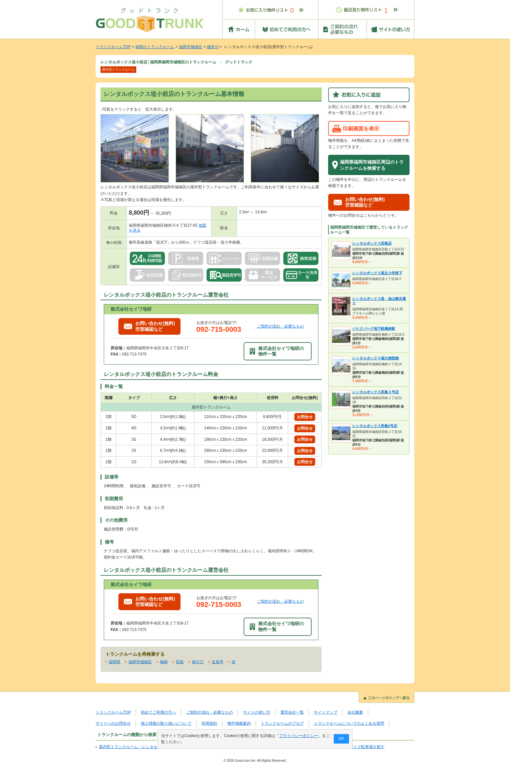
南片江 (198, 662)
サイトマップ (325, 712)
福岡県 (114, 662)
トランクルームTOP (113, 47)
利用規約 (209, 723)
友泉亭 (217, 662)
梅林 (164, 662)
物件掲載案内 (239, 723)
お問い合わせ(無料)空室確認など (149, 326)
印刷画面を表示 (361, 128)
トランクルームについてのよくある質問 (349, 723)
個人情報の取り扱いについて (166, 723)
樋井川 (213, 47)
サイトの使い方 (256, 712)
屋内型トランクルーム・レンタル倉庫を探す (138, 747)
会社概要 (355, 712)
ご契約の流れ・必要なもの (280, 326)
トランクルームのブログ (282, 723)
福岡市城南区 (190, 47)
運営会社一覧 (292, 712)
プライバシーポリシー (298, 735)
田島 (180, 662)
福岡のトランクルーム (154, 47)
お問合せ (305, 417)
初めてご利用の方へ (158, 712)
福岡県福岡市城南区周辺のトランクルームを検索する (372, 165)
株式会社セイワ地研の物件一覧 (277, 351)
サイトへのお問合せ (113, 723)
